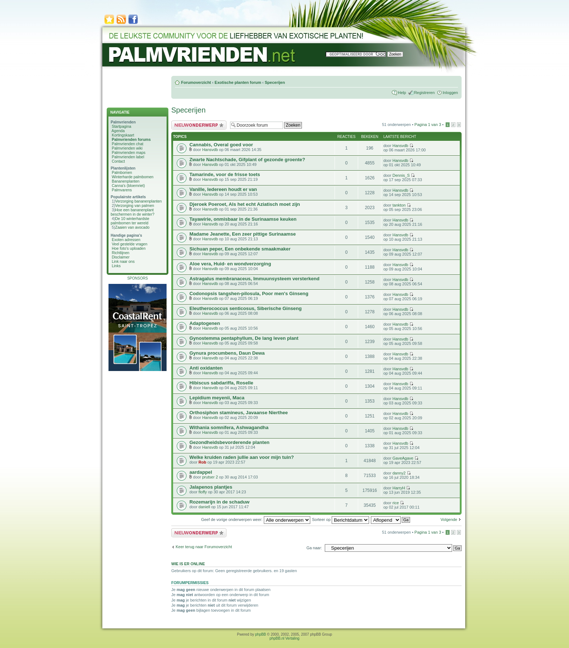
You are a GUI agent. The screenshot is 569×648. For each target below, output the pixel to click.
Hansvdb (210, 149)
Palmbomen (122, 172)
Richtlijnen (120, 252)
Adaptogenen (204, 323)
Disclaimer (121, 257)
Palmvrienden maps (129, 152)
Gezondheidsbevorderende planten (229, 442)
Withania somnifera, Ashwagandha (229, 427)
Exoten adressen (126, 239)
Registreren (424, 92)
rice (395, 503)
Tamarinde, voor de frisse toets (224, 174)
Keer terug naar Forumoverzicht (204, 547)
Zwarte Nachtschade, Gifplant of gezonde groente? (247, 159)
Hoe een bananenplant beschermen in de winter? (132, 212)
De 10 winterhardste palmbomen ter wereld (130, 220)
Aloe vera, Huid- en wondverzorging (230, 263)
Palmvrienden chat (127, 144)
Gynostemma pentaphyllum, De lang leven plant (243, 338)
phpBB (260, 634)
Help (402, 92)
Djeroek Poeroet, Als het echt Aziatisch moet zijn (244, 204)
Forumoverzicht (196, 82)
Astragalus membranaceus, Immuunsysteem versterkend (254, 278)
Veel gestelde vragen (129, 244)
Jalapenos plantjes (210, 487)
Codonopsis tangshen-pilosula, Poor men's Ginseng (248, 293)
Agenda (117, 131)
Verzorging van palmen (134, 205)
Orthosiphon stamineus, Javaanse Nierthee (238, 412)
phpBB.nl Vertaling (284, 638)
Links (116, 266)
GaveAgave (402, 458)
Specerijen (275, 82)
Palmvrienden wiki (127, 148)
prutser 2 (210, 477)
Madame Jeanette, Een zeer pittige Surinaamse (242, 234)
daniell (204, 507)
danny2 (398, 473)
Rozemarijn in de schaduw (219, 502)
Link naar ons (123, 261)
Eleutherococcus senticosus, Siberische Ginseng (245, 308)
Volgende (449, 519)
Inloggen (450, 92)
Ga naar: (314, 548)
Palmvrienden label (128, 157)
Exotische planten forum (237, 82)
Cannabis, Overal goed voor (221, 144)
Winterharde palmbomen (132, 177)
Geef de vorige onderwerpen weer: (255, 519)
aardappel (200, 472)
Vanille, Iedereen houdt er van (223, 189)
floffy (202, 492)
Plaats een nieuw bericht (198, 125)
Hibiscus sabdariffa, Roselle (221, 383)
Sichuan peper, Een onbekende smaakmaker (240, 249)
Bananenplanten (126, 181)
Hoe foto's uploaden (129, 248)
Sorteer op (340, 519)
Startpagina (121, 126)
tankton (398, 205)
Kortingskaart (123, 135)
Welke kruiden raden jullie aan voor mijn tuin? (241, 457)
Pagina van (427, 124)
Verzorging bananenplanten (138, 201)
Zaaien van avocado (132, 227)
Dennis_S (401, 175)
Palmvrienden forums (131, 139)
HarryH (398, 488)
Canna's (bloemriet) (128, 185)
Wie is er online (188, 564)
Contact (118, 161)
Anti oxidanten (206, 368)
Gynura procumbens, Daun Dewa (227, 353)
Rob (202, 462)
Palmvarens (122, 190)
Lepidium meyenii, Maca (217, 397)
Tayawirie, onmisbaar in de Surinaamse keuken (242, 219)
